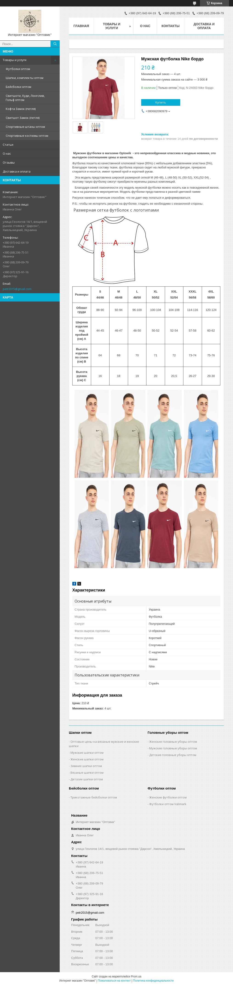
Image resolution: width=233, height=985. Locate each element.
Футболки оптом (18, 69)
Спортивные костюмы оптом (27, 136)
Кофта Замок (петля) (21, 109)
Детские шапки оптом (86, 779)
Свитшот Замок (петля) (22, 118)
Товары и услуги (14, 60)
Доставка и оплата (17, 171)
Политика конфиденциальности (153, 980)
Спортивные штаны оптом (25, 127)
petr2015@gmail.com (17, 289)
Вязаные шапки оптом (87, 772)
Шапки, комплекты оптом (24, 78)
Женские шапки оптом (87, 759)
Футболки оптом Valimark (167, 804)
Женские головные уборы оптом (173, 741)
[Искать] (55, 43)
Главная (81, 26)
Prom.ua (136, 976)
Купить (160, 102)
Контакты (170, 26)
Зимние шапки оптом (86, 766)
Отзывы (9, 162)
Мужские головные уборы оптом (173, 748)
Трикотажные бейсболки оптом (93, 797)
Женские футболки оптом (168, 797)
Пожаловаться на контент (114, 980)
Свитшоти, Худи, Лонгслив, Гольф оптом (25, 98)
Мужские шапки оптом (87, 753)
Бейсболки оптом (18, 87)
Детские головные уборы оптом (172, 755)
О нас (7, 153)
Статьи (8, 144)
